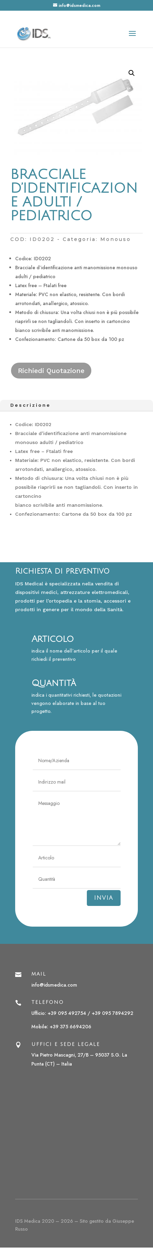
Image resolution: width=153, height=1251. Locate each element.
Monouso (115, 239)
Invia (103, 898)
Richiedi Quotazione (51, 370)
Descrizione (30, 405)
